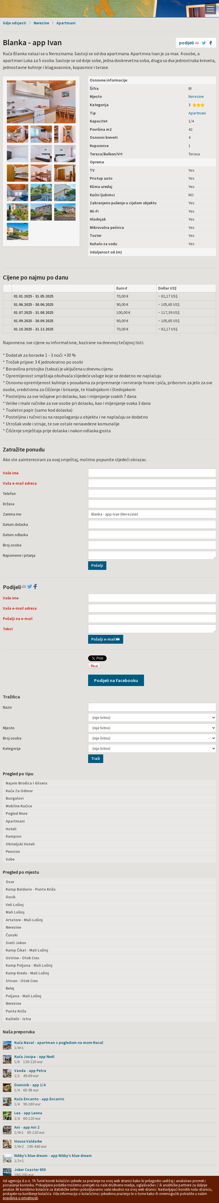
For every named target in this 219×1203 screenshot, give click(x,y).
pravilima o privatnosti (20, 1198)
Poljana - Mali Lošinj (23, 995)
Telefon (9, 493)
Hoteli (11, 828)
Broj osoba (12, 545)
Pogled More (16, 813)
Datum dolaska (15, 524)
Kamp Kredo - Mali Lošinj (27, 973)
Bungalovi (15, 798)
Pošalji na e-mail (18, 618)
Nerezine (41, 22)
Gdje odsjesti (14, 22)
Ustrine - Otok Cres (22, 957)
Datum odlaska (15, 534)
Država (8, 503)
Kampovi (13, 836)
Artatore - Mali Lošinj (24, 919)
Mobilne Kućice (19, 805)
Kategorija (12, 748)
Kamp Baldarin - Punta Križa (31, 889)
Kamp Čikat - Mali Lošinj (27, 950)
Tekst (8, 628)
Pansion (13, 851)
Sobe (10, 859)
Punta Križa (16, 1011)
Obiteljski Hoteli (20, 844)
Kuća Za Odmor (19, 790)
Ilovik (10, 896)
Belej (10, 988)
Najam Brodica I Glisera (26, 783)
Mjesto (9, 727)
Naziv (7, 707)
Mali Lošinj (15, 912)
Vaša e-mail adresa (20, 483)
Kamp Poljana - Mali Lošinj (29, 965)
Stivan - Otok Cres (22, 980)
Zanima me (12, 514)
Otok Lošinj (24, 8)
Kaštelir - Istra (18, 1018)
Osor (10, 881)
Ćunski (12, 935)
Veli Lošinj (15, 904)
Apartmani (66, 22)
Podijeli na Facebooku (116, 680)
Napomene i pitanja (19, 555)
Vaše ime (11, 472)
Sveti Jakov (16, 942)
